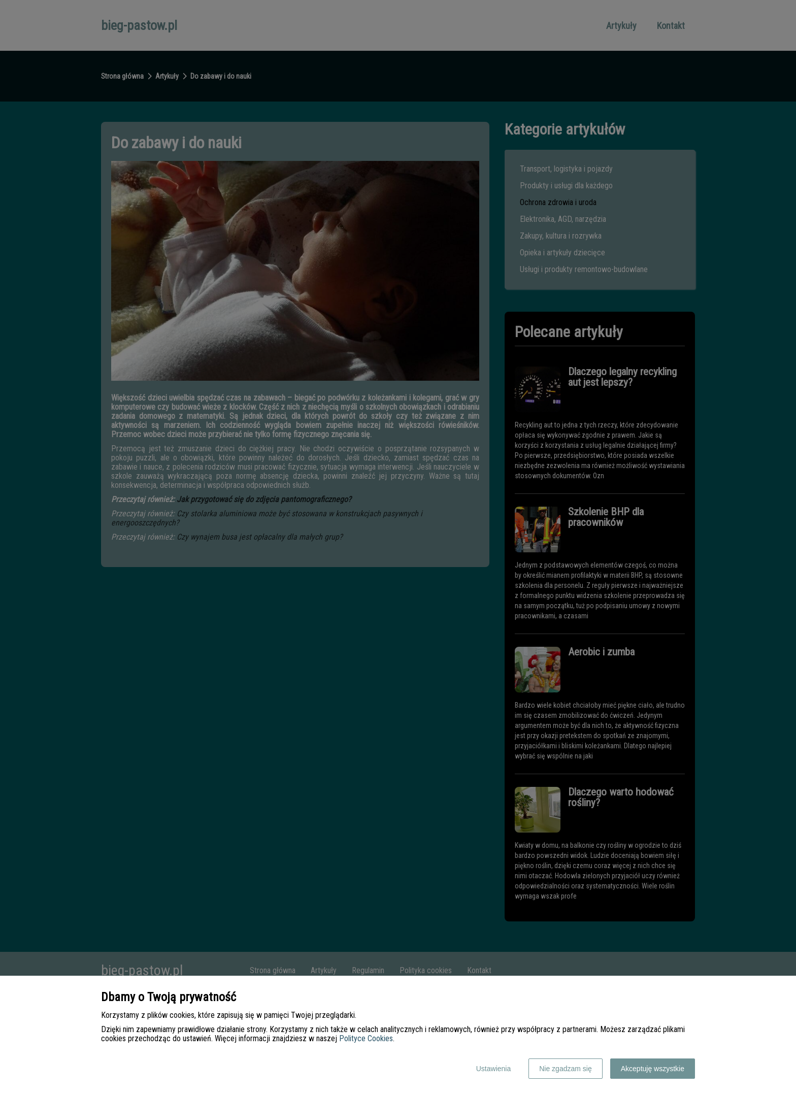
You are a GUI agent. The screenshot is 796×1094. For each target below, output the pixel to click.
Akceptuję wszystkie (652, 1069)
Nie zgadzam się (565, 1069)
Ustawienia (493, 1069)
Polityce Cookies (366, 1038)
